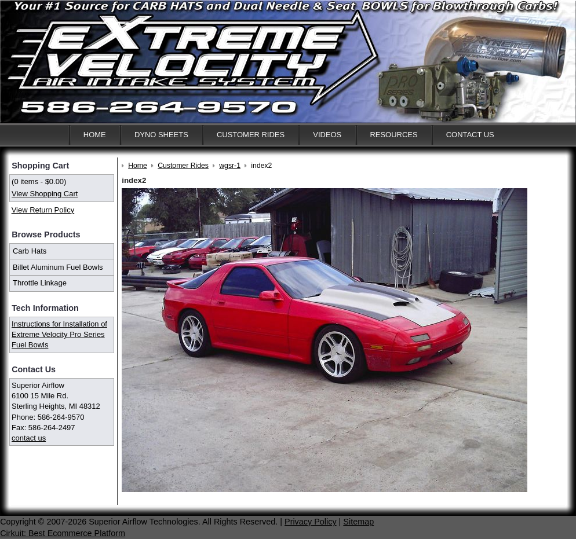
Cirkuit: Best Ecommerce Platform (62, 533)
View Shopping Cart (45, 193)
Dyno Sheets (161, 134)
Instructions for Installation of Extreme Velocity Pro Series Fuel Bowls (59, 334)
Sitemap (358, 521)
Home (94, 134)
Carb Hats (29, 251)
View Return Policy (43, 210)
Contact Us (470, 134)
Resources (393, 134)
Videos (327, 134)
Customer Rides (251, 134)
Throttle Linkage (40, 282)
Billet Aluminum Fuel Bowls (58, 267)
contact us (29, 438)
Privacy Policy (311, 521)
